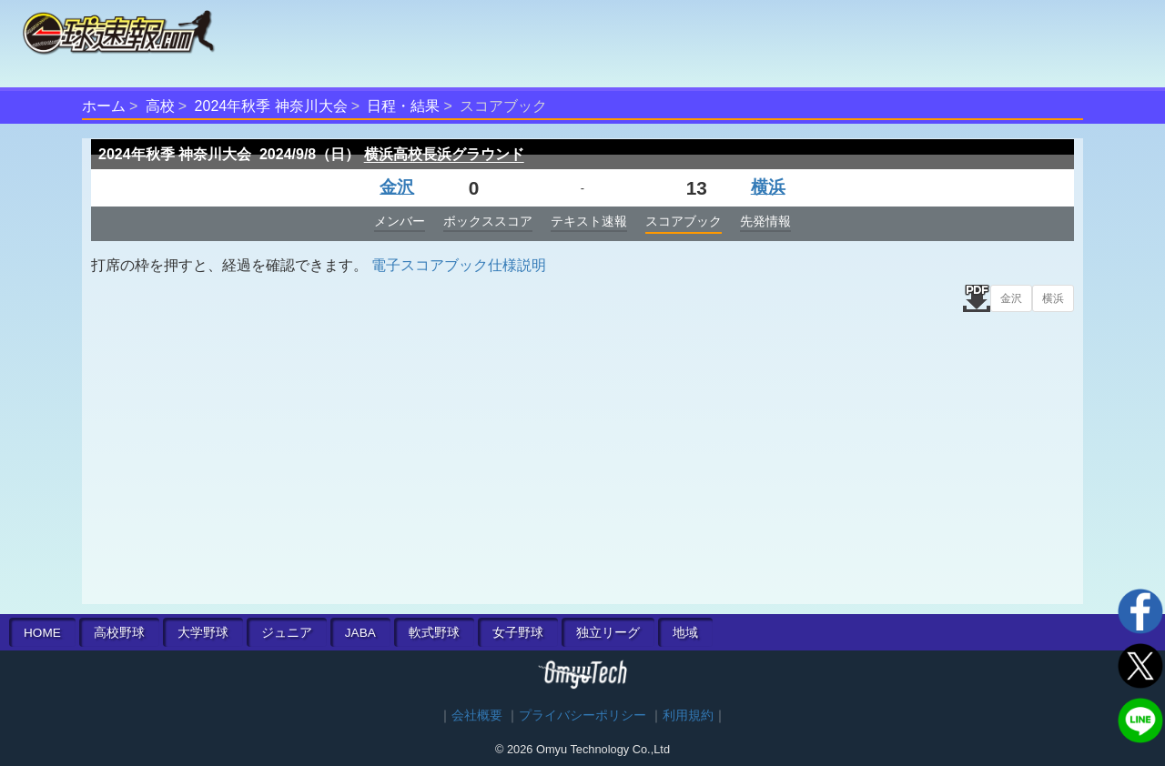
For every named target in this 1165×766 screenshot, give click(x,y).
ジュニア (286, 633)
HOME (42, 633)
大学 (202, 633)
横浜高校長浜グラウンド (444, 154)
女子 (517, 633)
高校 (160, 106)
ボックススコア (487, 221)
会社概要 (476, 715)
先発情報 (765, 221)
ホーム (104, 106)
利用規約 (688, 715)
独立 (608, 633)
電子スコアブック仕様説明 (458, 265)
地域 (685, 633)
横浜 (768, 187)
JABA (360, 633)
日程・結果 (403, 106)
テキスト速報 (589, 221)
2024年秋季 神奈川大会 (271, 106)
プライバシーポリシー (582, 715)
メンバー (399, 221)
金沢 (397, 187)
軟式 (434, 633)
